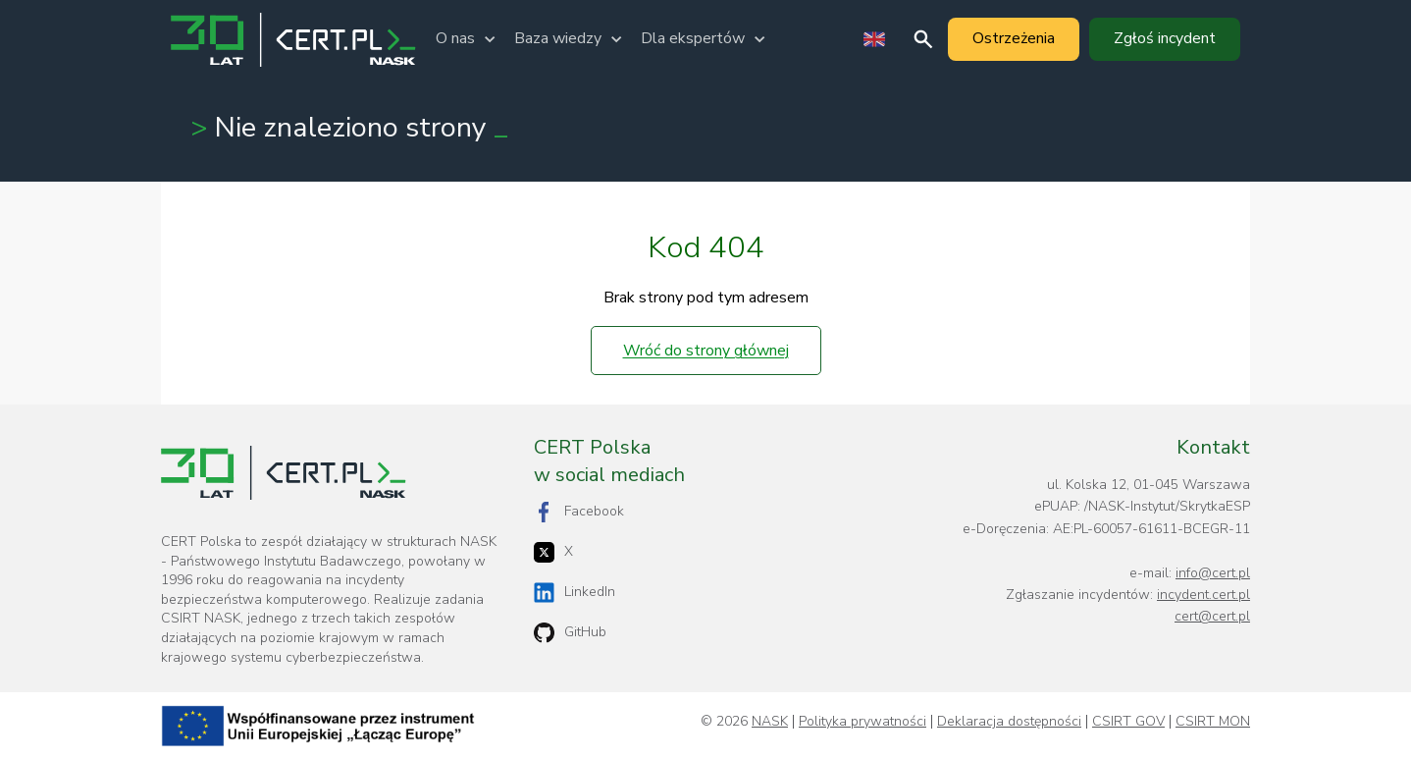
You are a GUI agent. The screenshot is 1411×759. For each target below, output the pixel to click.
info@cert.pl (1213, 573)
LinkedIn (574, 592)
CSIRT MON (1213, 722)
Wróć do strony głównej (706, 350)
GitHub (570, 633)
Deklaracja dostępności (1009, 722)
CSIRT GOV (1128, 722)
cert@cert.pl (1212, 616)
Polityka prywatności (862, 722)
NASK (770, 722)
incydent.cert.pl (1203, 594)
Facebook (579, 512)
